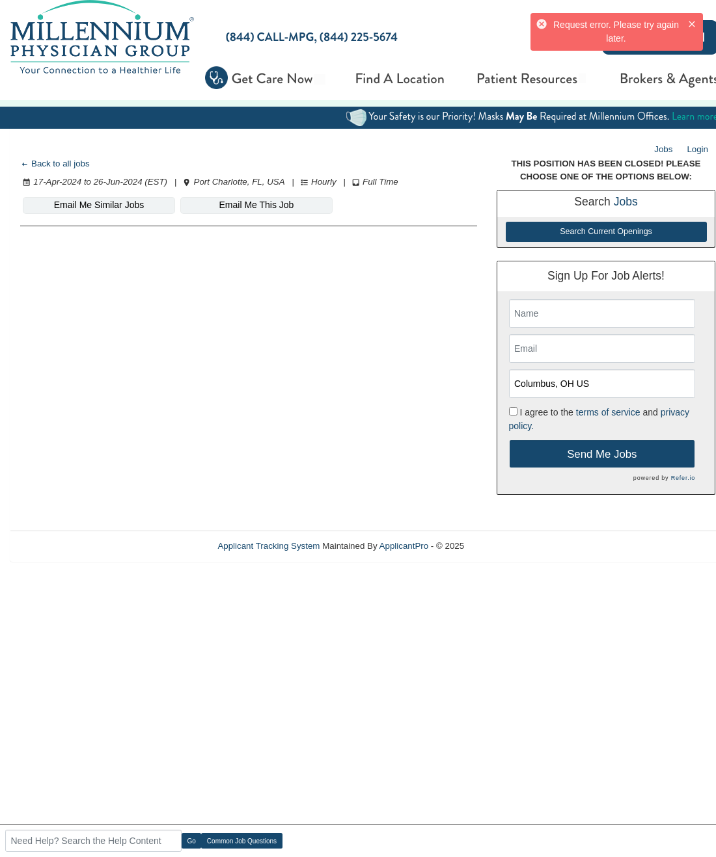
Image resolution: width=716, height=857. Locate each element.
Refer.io (683, 478)
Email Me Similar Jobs (99, 205)
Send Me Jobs (602, 454)
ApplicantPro (404, 546)
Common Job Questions (242, 841)
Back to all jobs (55, 163)
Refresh (503, 546)
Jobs (663, 149)
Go (191, 841)
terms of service (608, 412)
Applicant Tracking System (268, 546)
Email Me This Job (256, 205)
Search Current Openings (606, 231)
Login (697, 149)
